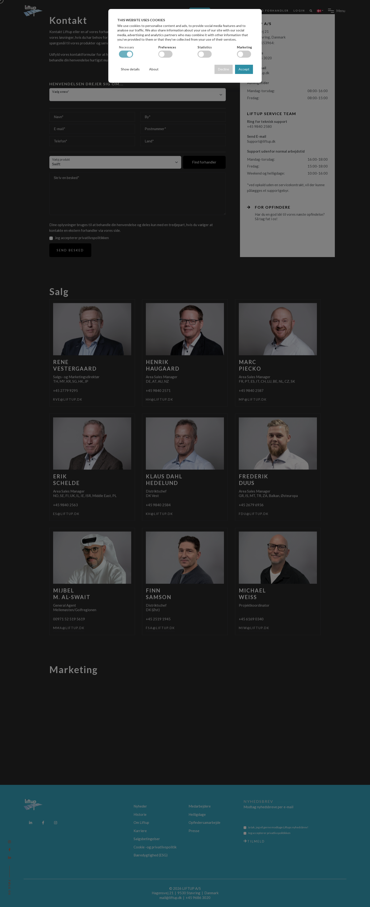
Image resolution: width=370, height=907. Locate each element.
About (154, 69)
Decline (223, 69)
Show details (130, 69)
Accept (244, 69)
